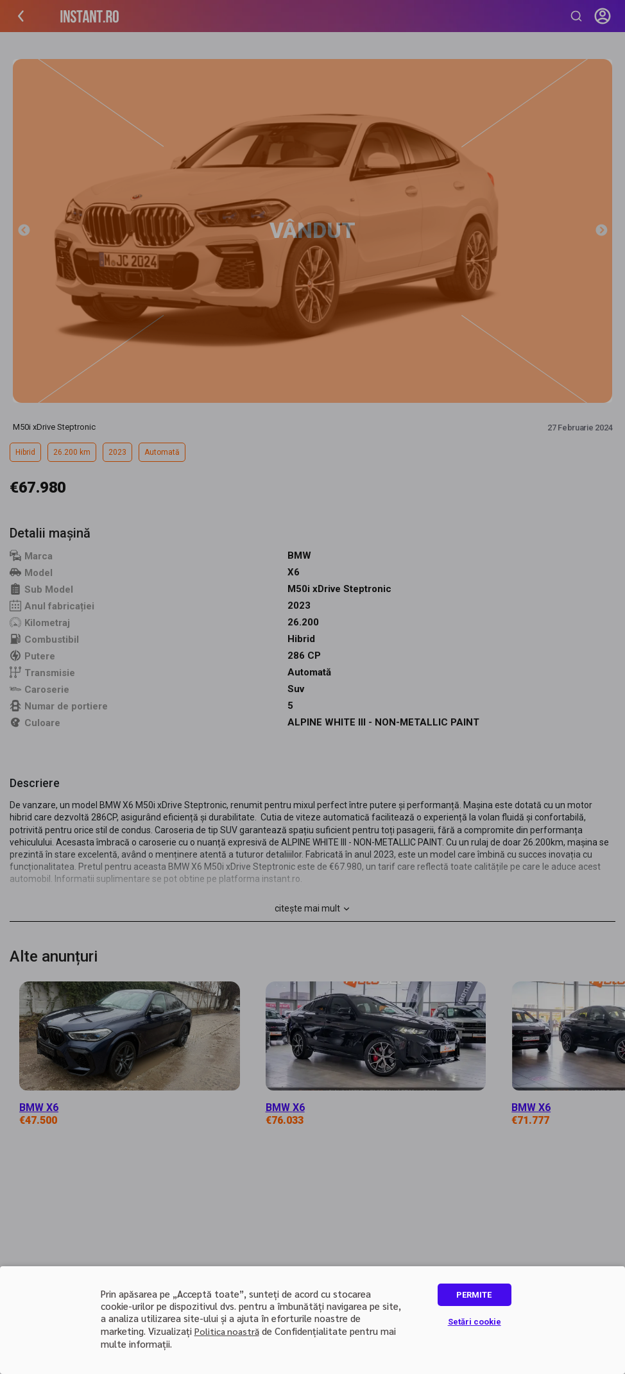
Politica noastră (226, 1331)
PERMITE (474, 1295)
